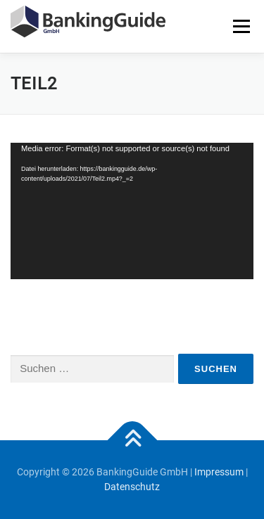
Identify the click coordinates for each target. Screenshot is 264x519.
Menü (241, 26)
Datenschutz (132, 486)
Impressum (219, 472)
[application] (132, 211)
